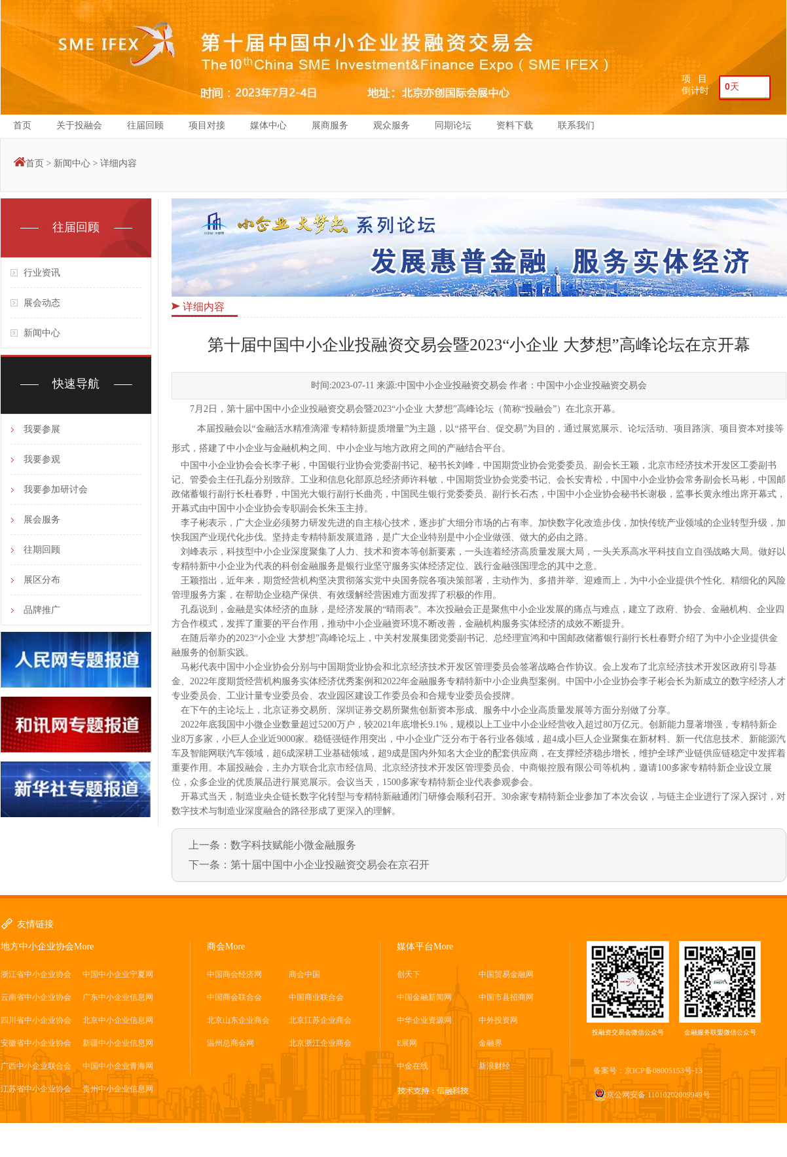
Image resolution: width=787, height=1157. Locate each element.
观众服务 (391, 125)
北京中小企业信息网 (117, 1020)
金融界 (490, 1043)
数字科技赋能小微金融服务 (293, 845)
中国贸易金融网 (506, 974)
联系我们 (576, 125)
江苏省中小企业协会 (36, 1088)
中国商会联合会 (234, 997)
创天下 (408, 974)
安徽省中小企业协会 (36, 1043)
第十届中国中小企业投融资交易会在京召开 (330, 864)
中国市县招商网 (506, 997)
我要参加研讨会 (56, 489)
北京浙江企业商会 (320, 1043)
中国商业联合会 (316, 997)
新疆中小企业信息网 (117, 1043)
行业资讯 (42, 273)
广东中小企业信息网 (117, 997)
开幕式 (763, 494)
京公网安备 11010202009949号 (651, 1094)
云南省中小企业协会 (36, 997)
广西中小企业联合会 (36, 1066)
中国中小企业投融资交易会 (309, 409)
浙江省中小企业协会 (36, 974)
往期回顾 (42, 550)
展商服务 (330, 125)
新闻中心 (72, 163)
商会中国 (304, 974)
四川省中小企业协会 (36, 1020)
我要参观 (42, 459)
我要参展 (42, 429)
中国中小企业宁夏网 (117, 974)
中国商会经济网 (234, 974)
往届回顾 (145, 125)
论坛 (484, 409)
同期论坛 (453, 125)
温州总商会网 (230, 1043)
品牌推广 (42, 610)
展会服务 (42, 519)
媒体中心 (268, 125)
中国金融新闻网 (424, 997)
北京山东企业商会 (238, 1020)
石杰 (529, 494)
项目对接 (207, 125)
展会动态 (42, 303)
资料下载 (514, 125)
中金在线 (412, 1066)
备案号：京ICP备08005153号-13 (648, 1070)
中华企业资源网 (424, 1020)
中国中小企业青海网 (117, 1066)
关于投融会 (79, 125)
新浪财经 (494, 1066)
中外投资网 (498, 1020)
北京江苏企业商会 (320, 1020)
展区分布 (42, 580)
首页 (22, 125)
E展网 (407, 1043)
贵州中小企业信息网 (117, 1088)
